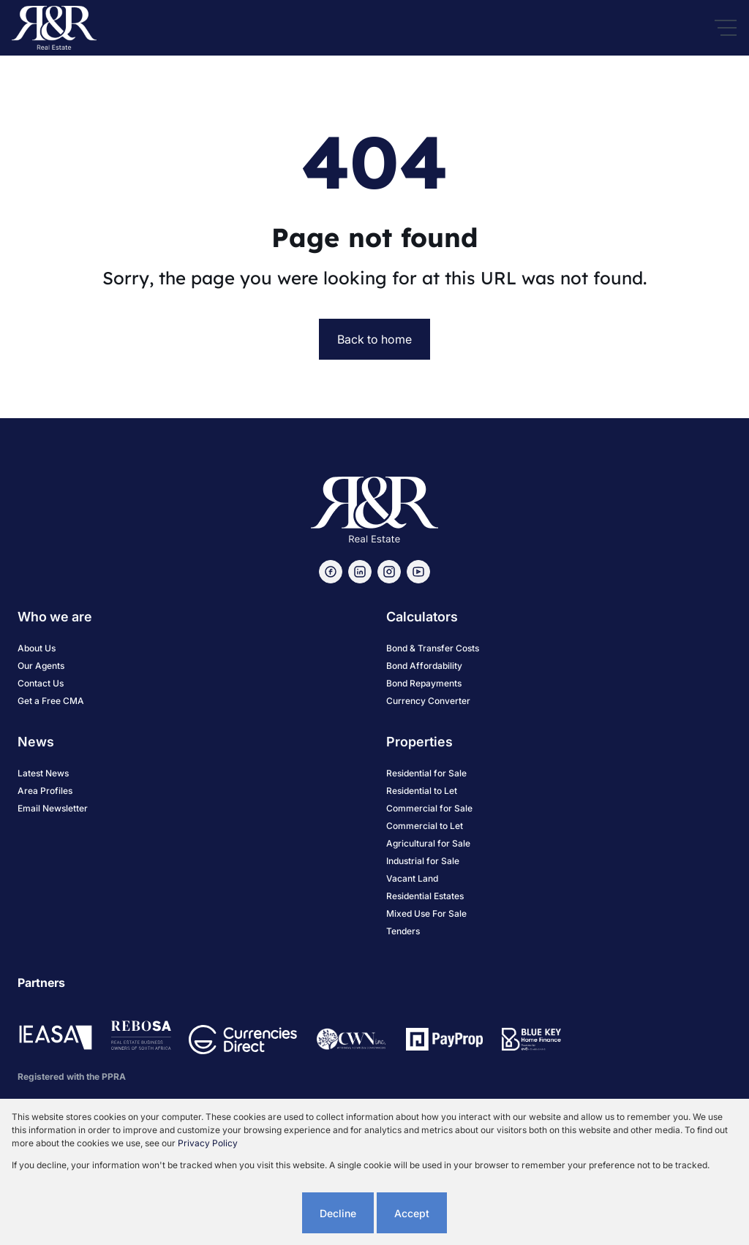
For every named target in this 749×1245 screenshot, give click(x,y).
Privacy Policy (208, 1143)
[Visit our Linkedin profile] (360, 571)
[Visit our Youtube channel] (418, 571)
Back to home (374, 339)
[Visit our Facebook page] (330, 571)
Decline (338, 1213)
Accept (411, 1213)
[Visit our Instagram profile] (389, 571)
